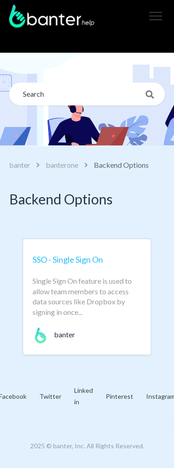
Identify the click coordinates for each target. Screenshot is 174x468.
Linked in (83, 396)
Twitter (50, 396)
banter (19, 164)
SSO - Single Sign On (68, 259)
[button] (156, 16)
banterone (62, 164)
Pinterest (119, 396)
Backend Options (121, 164)
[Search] (87, 94)
